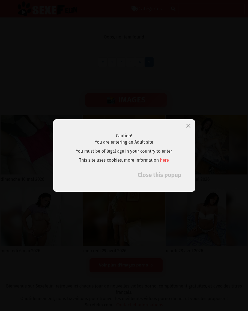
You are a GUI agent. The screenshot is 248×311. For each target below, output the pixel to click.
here (164, 160)
